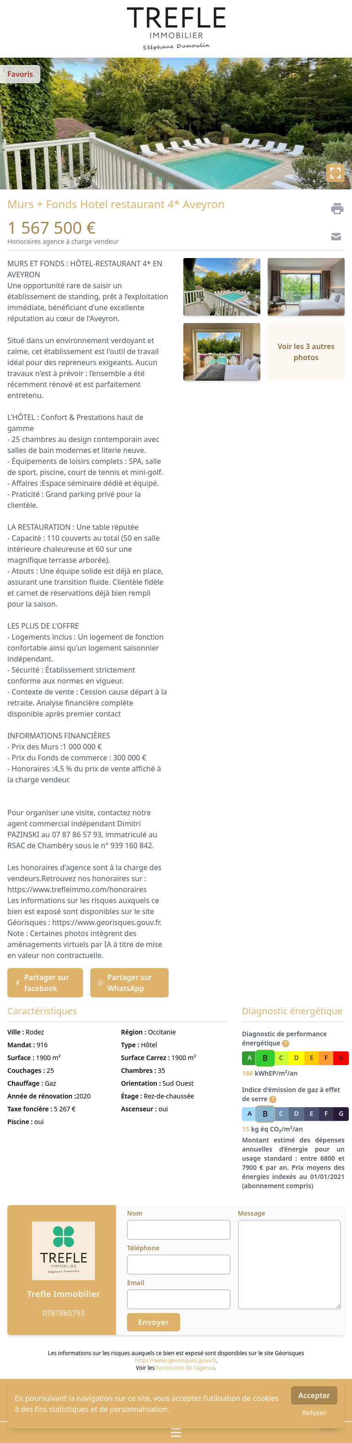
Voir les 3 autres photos (306, 351)
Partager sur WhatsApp (125, 982)
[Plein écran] (335, 173)
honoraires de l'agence (185, 1368)
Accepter (314, 1395)
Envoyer (153, 1322)
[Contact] (334, 238)
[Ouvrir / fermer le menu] (176, 1432)
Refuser (314, 1412)
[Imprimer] (334, 208)
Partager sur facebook (42, 982)
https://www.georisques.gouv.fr (175, 1360)
